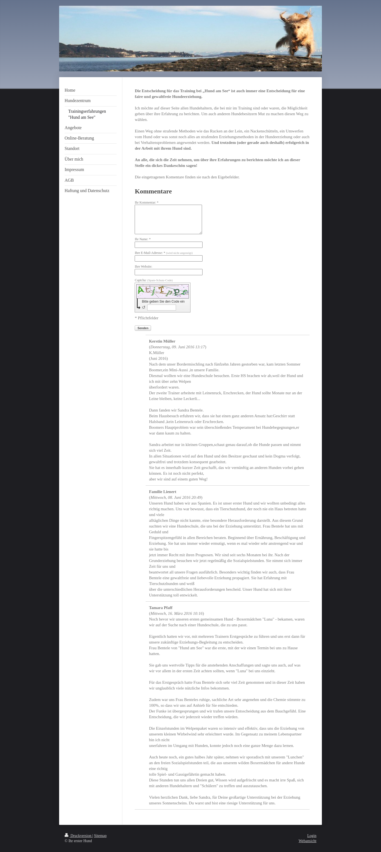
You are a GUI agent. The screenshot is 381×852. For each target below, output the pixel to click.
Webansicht (307, 841)
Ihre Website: (143, 266)
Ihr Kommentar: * (146, 202)
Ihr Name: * (143, 239)
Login (311, 836)
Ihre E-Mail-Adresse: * (163, 253)
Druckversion (78, 836)
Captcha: (154, 280)
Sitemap (100, 836)
